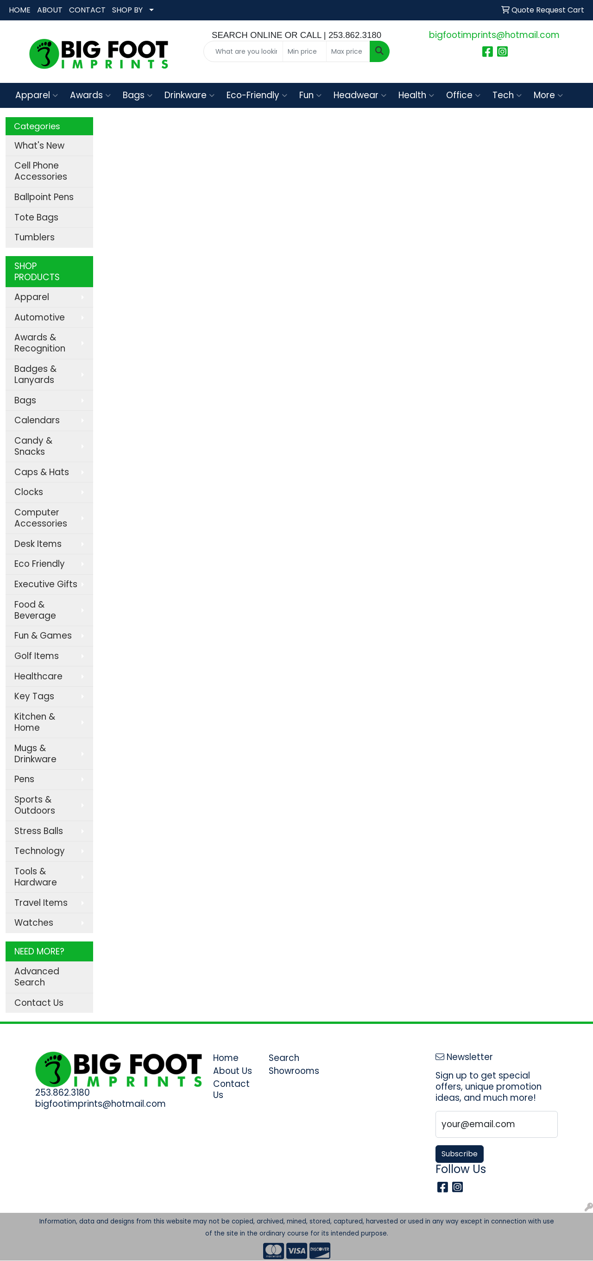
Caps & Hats (41, 472)
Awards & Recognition (39, 343)
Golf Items (36, 656)
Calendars (37, 420)
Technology (39, 851)
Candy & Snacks (33, 446)
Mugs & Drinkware (35, 753)
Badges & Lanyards (35, 374)
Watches (33, 922)
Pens (24, 779)
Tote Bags (36, 217)
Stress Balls (38, 831)
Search (284, 1058)
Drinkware (189, 95)
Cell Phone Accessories (40, 171)
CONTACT (87, 10)
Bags (137, 95)
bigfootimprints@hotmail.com (494, 35)
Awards (90, 95)
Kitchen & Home (34, 722)
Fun (310, 95)
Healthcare (38, 676)
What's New (39, 145)
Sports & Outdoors (34, 805)
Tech (507, 95)
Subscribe (460, 1153)
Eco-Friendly (257, 95)
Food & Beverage (35, 610)
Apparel (36, 95)
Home (226, 1058)
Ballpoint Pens (44, 197)
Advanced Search (36, 977)
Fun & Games (43, 635)
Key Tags (34, 696)
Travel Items (41, 903)
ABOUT (50, 10)
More (548, 95)
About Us (232, 1071)
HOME (20, 10)
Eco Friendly (39, 564)
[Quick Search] (243, 51)
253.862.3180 (62, 1092)
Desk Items (38, 544)
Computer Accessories (40, 518)
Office (463, 95)
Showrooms (291, 1071)
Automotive (39, 317)
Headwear (360, 95)
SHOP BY (127, 10)
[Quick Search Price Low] (305, 51)
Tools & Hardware (35, 877)
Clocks (28, 492)
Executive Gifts (45, 584)
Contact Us (38, 1003)
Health (416, 95)
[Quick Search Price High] (348, 51)
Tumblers (34, 237)
